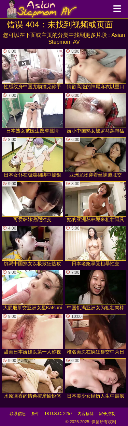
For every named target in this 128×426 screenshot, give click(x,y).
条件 (35, 413)
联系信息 (18, 413)
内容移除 (85, 413)
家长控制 (107, 413)
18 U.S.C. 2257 (58, 413)
